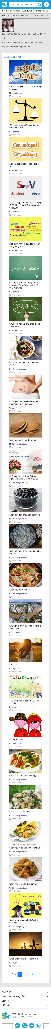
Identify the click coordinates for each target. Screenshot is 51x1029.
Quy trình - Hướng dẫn (13, 996)
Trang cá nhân (42, 15)
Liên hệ (5, 1001)
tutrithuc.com (30, 1014)
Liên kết (6, 1005)
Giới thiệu (7, 992)
